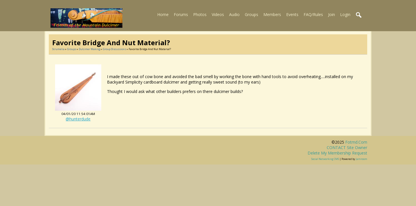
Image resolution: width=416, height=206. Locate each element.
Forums (181, 14)
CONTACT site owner (347, 147)
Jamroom (361, 159)
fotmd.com (356, 142)
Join (331, 14)
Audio (234, 14)
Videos (218, 14)
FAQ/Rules (313, 14)
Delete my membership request (337, 153)
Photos (200, 14)
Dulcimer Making (89, 49)
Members (272, 14)
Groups (251, 14)
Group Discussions (114, 49)
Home (163, 14)
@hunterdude (78, 119)
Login (345, 14)
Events (292, 14)
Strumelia (58, 49)
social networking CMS (325, 159)
